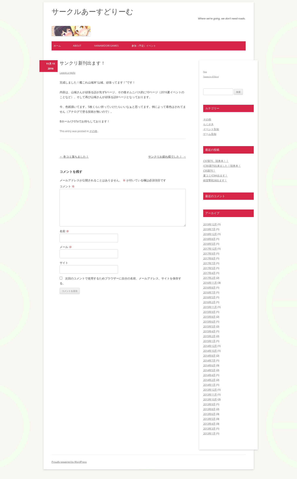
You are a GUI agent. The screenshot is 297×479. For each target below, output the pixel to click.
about (77, 45)
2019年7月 (209, 229)
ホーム (57, 45)
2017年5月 (209, 268)
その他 (93, 131)
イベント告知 (211, 129)
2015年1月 (209, 341)
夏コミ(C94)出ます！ (215, 175)
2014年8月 (209, 355)
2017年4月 (209, 273)
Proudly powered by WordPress (69, 462)
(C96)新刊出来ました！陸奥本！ (222, 166)
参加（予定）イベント (144, 45)
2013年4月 (209, 424)
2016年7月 (209, 292)
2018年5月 (209, 244)
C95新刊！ (209, 170)
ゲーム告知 (209, 134)
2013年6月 (209, 414)
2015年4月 (209, 331)
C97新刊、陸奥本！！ (216, 161)
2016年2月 (209, 302)
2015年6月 (209, 321)
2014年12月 (210, 346)
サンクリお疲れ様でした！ (167, 156)
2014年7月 (209, 360)
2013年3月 (209, 428)
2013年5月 (209, 419)
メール (66, 247)
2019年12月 (210, 224)
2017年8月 (209, 258)
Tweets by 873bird (211, 76)
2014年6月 (209, 365)
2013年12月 (210, 389)
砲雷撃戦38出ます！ (215, 180)
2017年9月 (209, 253)
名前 (64, 231)
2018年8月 (209, 239)
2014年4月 (209, 375)
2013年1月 (209, 433)
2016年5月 (209, 297)
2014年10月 (210, 351)
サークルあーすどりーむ (92, 11)
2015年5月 (209, 326)
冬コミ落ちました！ (74, 156)
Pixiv (205, 72)
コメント (67, 186)
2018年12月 (210, 234)
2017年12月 (210, 248)
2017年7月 (209, 263)
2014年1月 (209, 385)
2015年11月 (210, 307)
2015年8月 (209, 317)
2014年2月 (209, 380)
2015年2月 (209, 336)
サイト (64, 263)
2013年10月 (210, 399)
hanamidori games (106, 45)
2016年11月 (210, 282)
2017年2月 (209, 278)
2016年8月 (209, 287)
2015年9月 (209, 312)
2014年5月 (209, 370)
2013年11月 (210, 394)
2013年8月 (209, 409)
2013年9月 (209, 404)
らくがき (208, 124)
